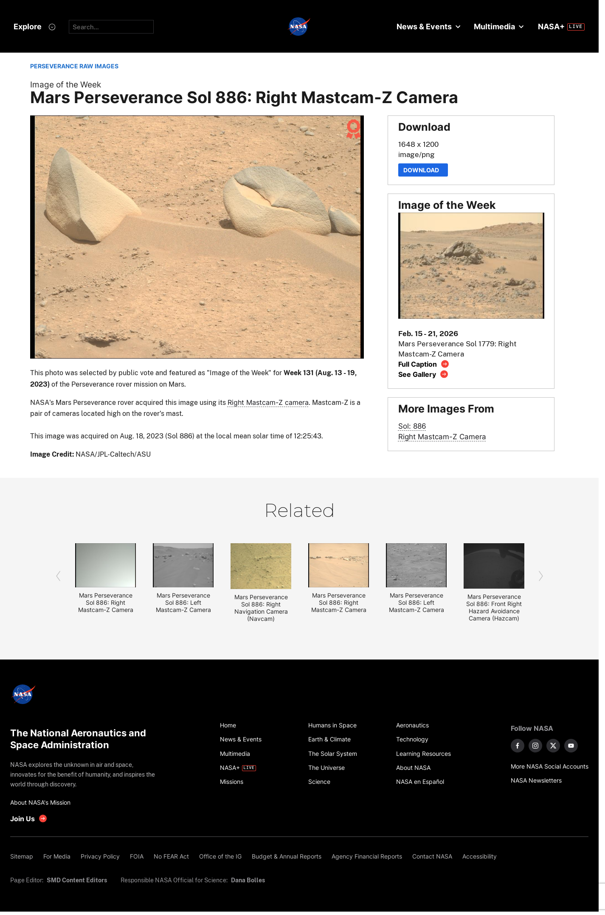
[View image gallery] (423, 374)
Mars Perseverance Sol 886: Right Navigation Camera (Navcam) (261, 607)
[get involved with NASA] (29, 818)
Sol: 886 (412, 425)
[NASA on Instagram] (535, 745)
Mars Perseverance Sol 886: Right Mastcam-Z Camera (105, 602)
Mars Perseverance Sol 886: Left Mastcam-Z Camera (183, 602)
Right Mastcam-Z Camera (442, 436)
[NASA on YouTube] (571, 745)
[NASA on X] (553, 745)
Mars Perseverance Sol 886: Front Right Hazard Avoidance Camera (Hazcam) (494, 607)
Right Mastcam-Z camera (268, 402)
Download (423, 170)
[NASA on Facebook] (517, 745)
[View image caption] (424, 364)
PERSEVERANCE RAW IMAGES (74, 66)
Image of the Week (65, 85)
